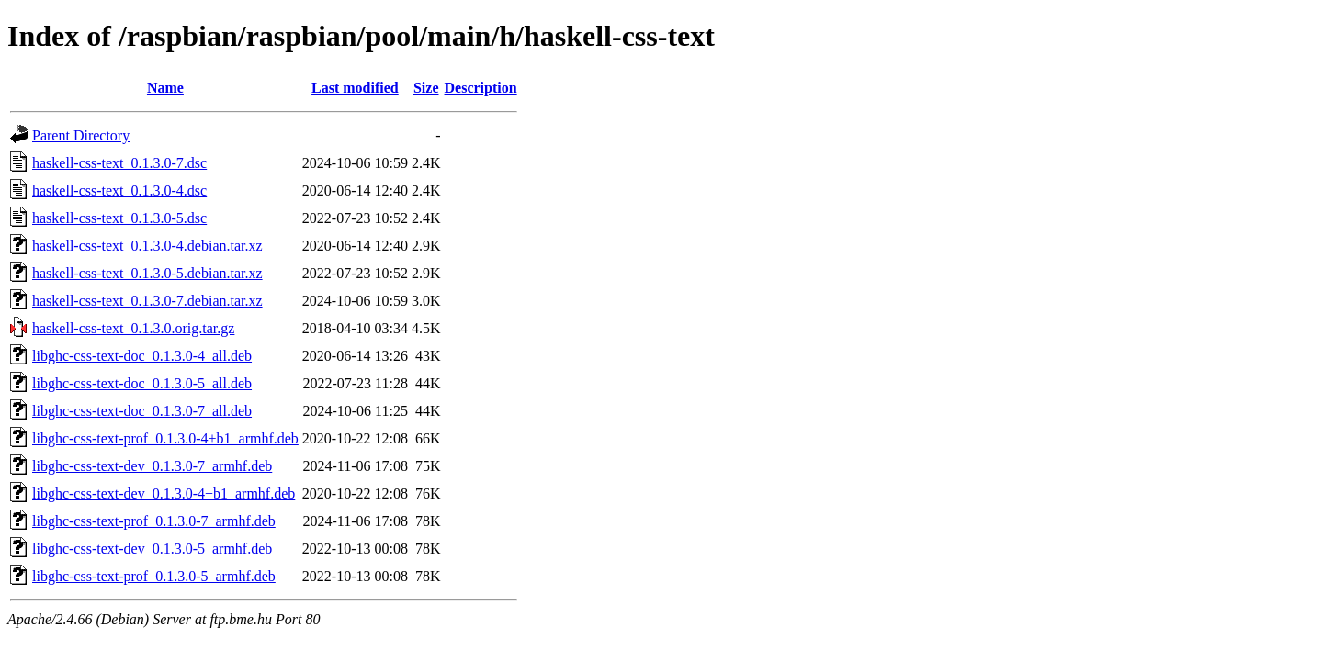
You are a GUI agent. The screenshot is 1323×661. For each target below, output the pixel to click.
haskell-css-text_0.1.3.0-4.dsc (119, 190)
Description (481, 87)
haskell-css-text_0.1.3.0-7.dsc (119, 163)
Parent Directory (81, 135)
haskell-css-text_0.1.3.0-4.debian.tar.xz (147, 245)
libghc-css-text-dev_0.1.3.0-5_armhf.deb (152, 548)
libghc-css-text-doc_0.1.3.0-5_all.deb (142, 383)
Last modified (355, 87)
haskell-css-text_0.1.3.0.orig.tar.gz (133, 328)
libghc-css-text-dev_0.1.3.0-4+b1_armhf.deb (163, 493)
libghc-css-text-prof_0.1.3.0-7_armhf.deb (154, 521)
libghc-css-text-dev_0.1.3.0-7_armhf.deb (152, 466)
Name (165, 87)
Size (426, 87)
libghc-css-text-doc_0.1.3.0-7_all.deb (142, 411)
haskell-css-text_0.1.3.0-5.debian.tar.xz (147, 273)
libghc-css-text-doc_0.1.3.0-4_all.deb (142, 356)
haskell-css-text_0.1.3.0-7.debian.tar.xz (147, 300)
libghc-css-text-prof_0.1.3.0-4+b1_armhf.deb (165, 438)
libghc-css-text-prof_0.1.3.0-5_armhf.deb (154, 576)
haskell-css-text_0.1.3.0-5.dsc (119, 218)
